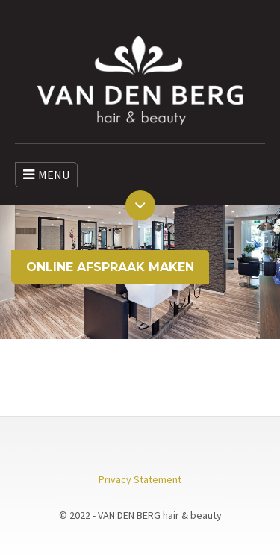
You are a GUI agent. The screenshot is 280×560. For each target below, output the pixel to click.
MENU (46, 174)
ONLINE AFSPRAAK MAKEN (110, 267)
